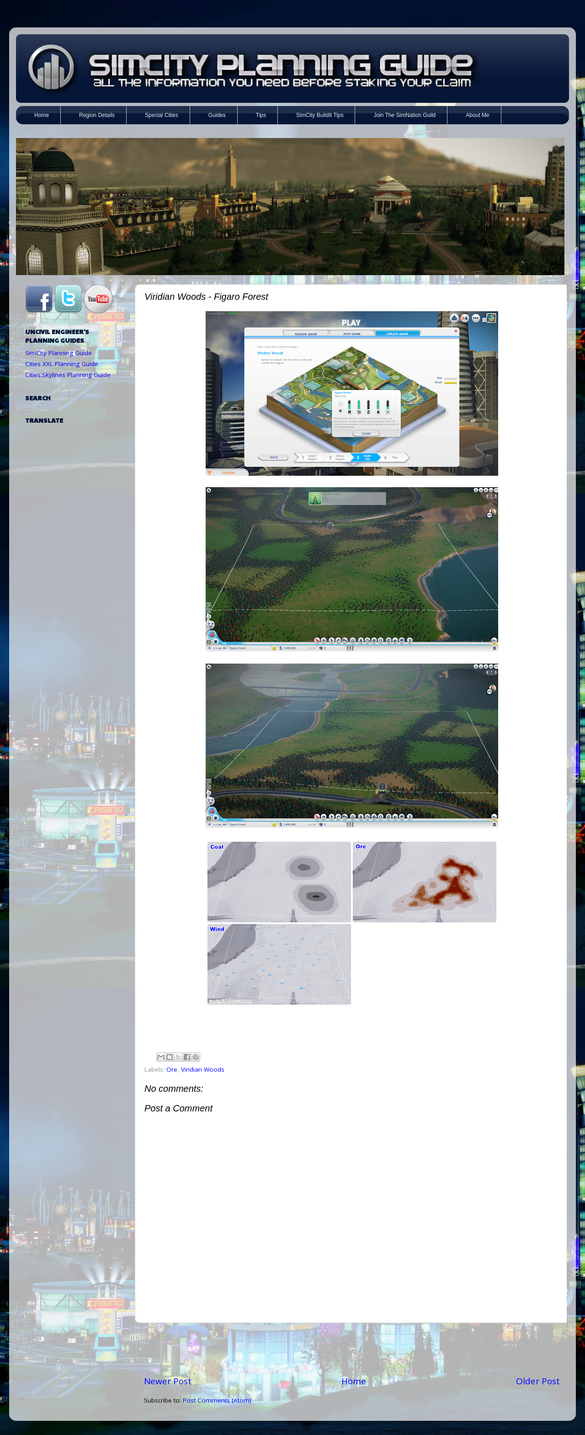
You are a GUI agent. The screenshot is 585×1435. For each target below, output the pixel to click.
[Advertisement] (352, 1349)
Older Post (538, 1381)
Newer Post (167, 1381)
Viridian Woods (202, 1069)
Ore (171, 1069)
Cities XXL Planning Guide (61, 364)
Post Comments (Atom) (217, 1400)
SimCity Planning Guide (58, 353)
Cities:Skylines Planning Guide (68, 375)
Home (353, 1381)
